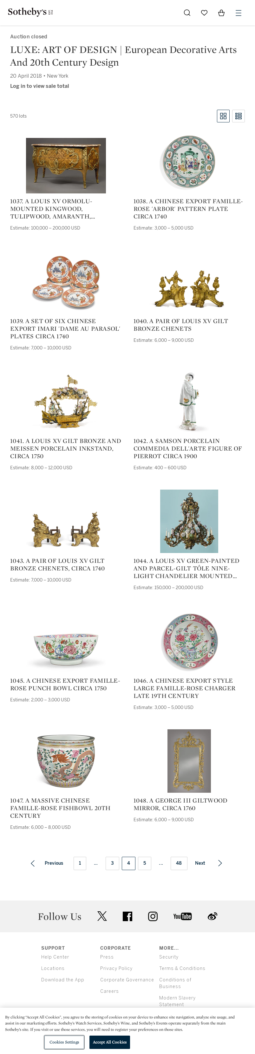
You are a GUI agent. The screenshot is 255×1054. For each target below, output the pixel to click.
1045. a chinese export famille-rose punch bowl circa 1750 (65, 684)
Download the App (62, 980)
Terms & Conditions (182, 968)
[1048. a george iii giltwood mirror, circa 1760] (189, 761)
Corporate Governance (127, 980)
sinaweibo (212, 916)
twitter (102, 916)
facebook (127, 916)
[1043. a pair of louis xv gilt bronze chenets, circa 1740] (66, 529)
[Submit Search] (187, 13)
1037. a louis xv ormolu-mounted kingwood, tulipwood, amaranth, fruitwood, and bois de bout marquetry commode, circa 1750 (62, 208)
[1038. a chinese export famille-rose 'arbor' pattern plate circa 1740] (189, 161)
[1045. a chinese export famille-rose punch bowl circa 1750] (66, 649)
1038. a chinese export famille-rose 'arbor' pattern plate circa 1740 (188, 208)
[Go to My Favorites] (204, 12)
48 (179, 863)
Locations (53, 968)
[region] (127, 1031)
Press (107, 957)
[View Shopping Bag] (221, 12)
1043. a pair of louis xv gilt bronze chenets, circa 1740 (57, 564)
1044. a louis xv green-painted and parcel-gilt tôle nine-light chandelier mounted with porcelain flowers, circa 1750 (189, 568)
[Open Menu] (238, 13)
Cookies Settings (64, 1042)
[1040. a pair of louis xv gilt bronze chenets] (189, 289)
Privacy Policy (116, 968)
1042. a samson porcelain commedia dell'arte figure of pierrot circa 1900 (188, 448)
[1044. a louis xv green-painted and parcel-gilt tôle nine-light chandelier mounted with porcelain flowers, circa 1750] (189, 521)
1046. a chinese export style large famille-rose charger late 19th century (185, 688)
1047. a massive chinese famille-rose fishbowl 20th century (60, 808)
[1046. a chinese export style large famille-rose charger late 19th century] (189, 641)
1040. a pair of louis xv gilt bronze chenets (181, 324)
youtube (182, 916)
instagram (153, 916)
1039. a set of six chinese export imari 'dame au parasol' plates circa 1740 (65, 328)
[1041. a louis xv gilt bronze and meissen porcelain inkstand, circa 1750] (65, 401)
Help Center (55, 957)
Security (169, 957)
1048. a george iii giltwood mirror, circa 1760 (181, 804)
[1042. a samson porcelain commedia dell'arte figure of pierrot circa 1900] (189, 401)
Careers (109, 991)
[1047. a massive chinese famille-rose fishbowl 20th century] (66, 761)
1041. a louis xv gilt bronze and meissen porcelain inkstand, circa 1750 (65, 448)
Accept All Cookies (110, 1042)
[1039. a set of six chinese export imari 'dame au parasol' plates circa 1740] (66, 281)
